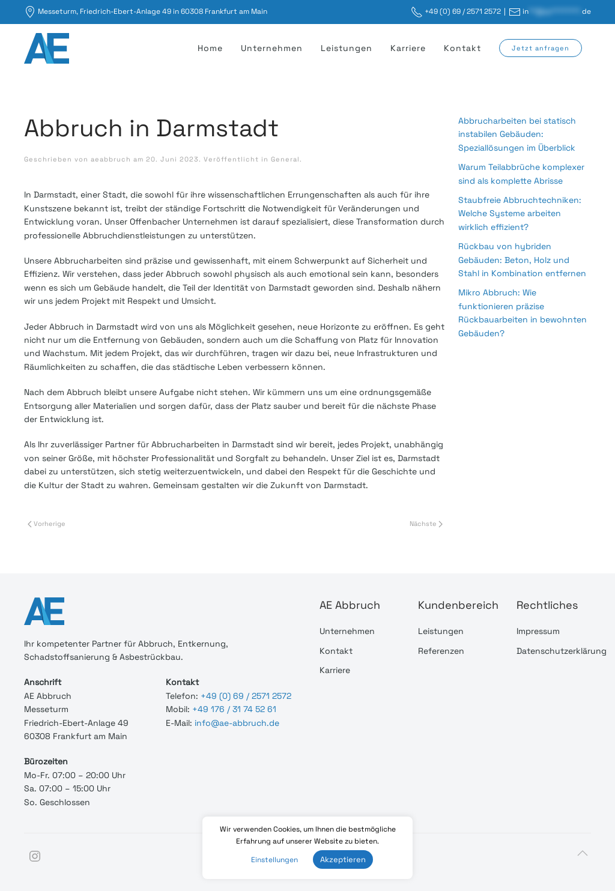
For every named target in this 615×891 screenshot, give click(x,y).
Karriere (408, 48)
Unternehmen (272, 48)
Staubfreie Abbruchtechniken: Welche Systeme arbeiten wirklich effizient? (519, 213)
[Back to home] (48, 48)
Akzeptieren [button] (343, 859)
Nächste (426, 523)
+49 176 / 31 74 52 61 (234, 709)
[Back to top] (582, 853)
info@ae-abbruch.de (237, 722)
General (285, 159)
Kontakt (462, 48)
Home (210, 48)
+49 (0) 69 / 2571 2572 (463, 11)
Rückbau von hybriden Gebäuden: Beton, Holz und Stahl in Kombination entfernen (522, 260)
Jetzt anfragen (540, 48)
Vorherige (46, 523)
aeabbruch (111, 159)
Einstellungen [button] (274, 860)
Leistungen (346, 48)
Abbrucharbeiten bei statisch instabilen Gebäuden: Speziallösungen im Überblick (517, 134)
